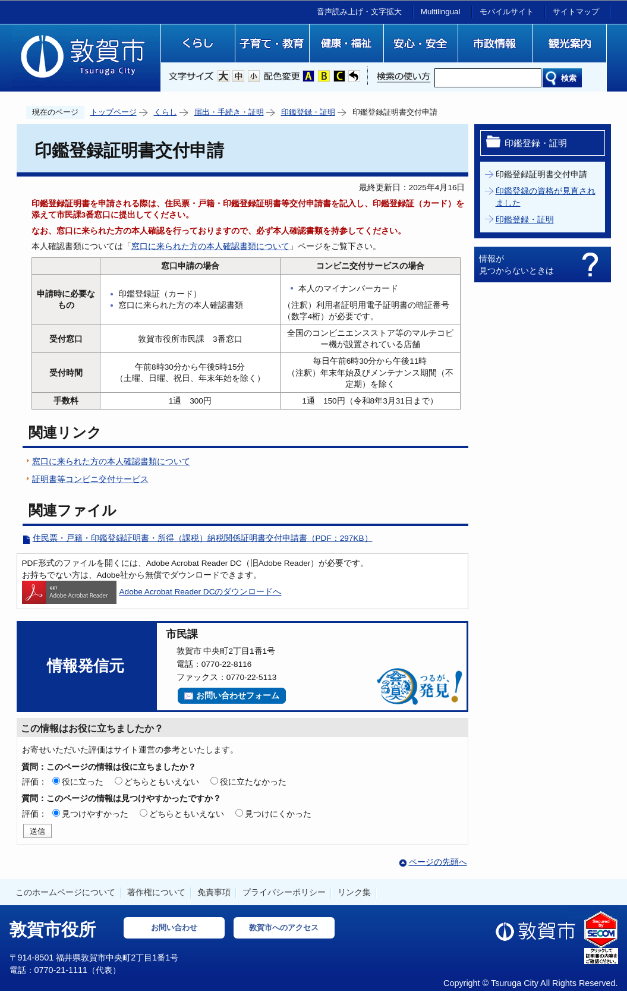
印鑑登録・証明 (308, 112)
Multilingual (441, 11)
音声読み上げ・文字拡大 (359, 11)
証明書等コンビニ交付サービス (90, 479)
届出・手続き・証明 (229, 112)
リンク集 (354, 892)
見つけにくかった (278, 813)
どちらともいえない (161, 781)
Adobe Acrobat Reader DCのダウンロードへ (152, 591)
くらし (165, 112)
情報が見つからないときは (516, 264)
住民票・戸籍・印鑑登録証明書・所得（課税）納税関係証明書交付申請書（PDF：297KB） (203, 538)
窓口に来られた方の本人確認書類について (210, 246)
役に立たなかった (253, 781)
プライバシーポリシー (284, 892)
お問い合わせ (174, 927)
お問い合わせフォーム (237, 695)
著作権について (156, 892)
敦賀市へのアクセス (284, 927)
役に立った (82, 781)
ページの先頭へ (438, 862)
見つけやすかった (95, 813)
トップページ (113, 112)
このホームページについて (65, 892)
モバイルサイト (507, 11)
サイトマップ (576, 11)
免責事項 (214, 892)
